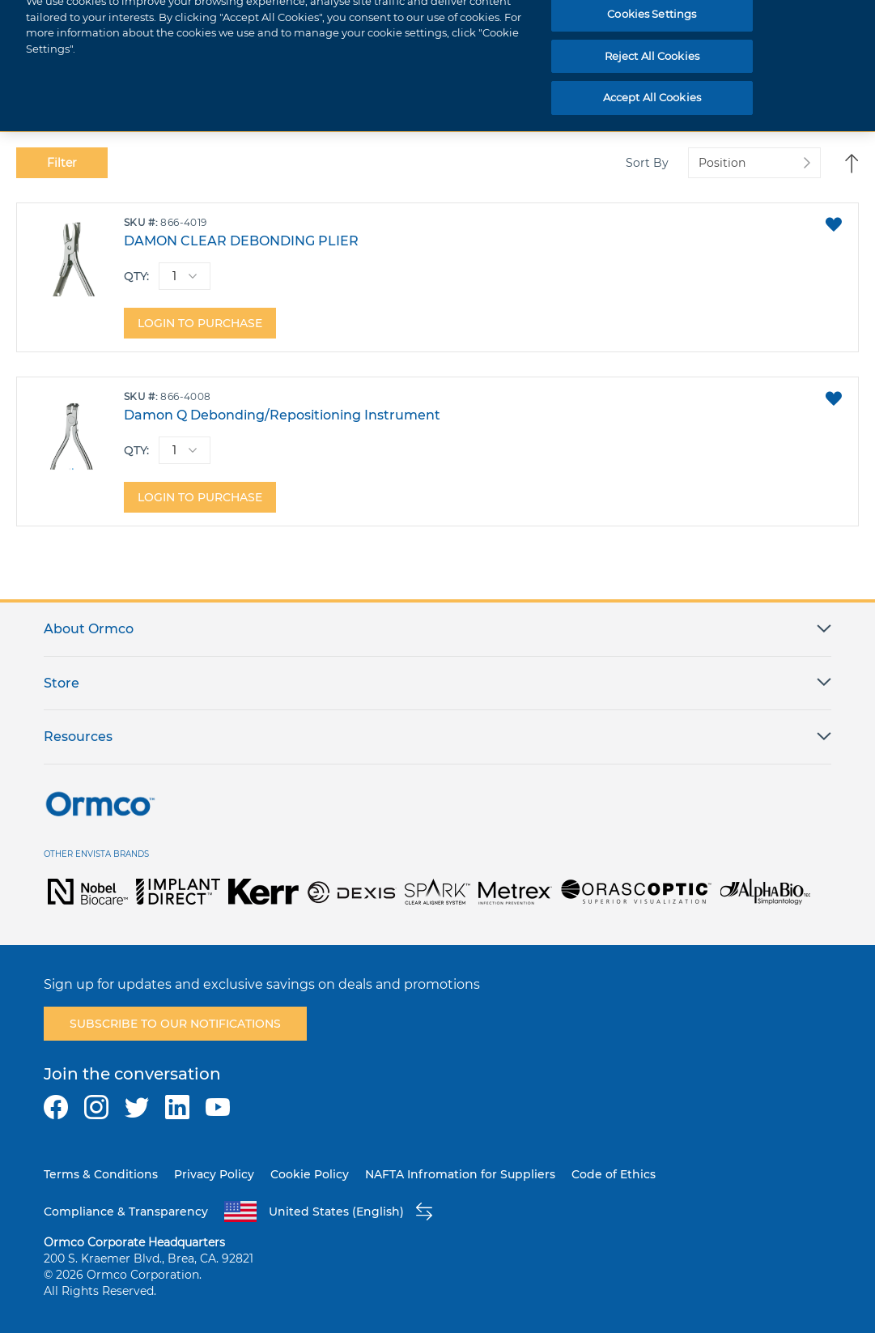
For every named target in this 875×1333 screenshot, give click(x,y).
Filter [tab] (62, 162)
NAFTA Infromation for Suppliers (460, 1174)
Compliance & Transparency (126, 1211)
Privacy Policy (214, 1174)
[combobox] (612, 25)
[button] (833, 224)
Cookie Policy (309, 1174)
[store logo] (83, 25)
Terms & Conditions (101, 1174)
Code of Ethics (613, 1174)
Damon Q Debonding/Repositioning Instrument (282, 415)
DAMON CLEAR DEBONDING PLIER (241, 241)
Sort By (647, 162)
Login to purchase (200, 323)
